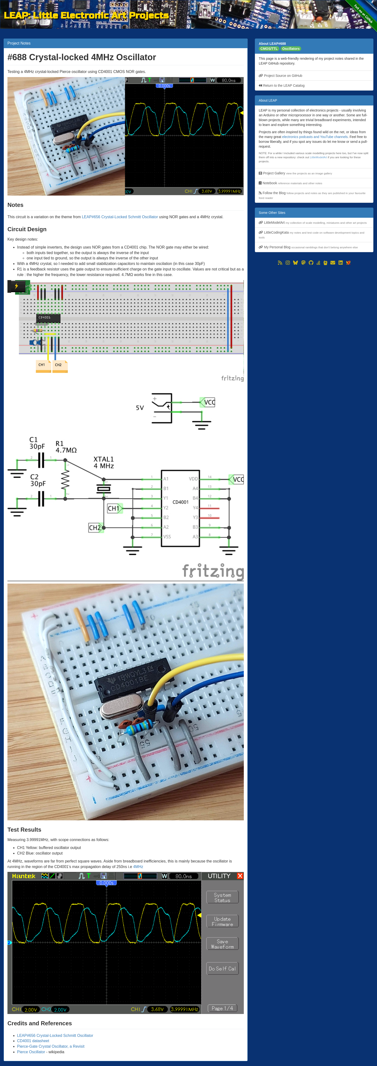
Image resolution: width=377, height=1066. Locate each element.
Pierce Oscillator (31, 1052)
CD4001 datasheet (33, 1041)
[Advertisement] (314, 300)
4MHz (138, 867)
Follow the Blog (312, 195)
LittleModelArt (318, 157)
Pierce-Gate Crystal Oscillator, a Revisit (50, 1046)
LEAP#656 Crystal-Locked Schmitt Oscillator (120, 217)
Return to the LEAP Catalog (281, 85)
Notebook (290, 183)
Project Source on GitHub (280, 76)
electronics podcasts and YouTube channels (315, 137)
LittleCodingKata (311, 234)
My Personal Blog (308, 247)
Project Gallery (295, 173)
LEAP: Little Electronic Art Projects (86, 15)
